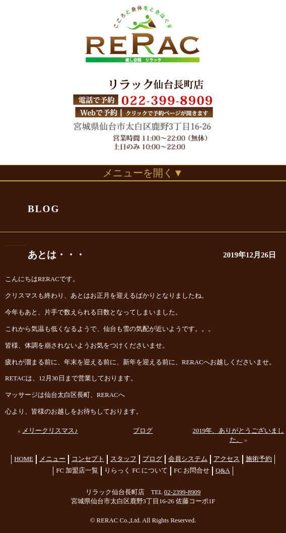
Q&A (223, 470)
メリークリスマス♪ (50, 430)
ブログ (143, 430)
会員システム (187, 458)
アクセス (226, 458)
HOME (23, 458)
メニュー (52, 458)
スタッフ (123, 458)
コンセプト (88, 458)
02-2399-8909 (182, 492)
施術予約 (259, 458)
